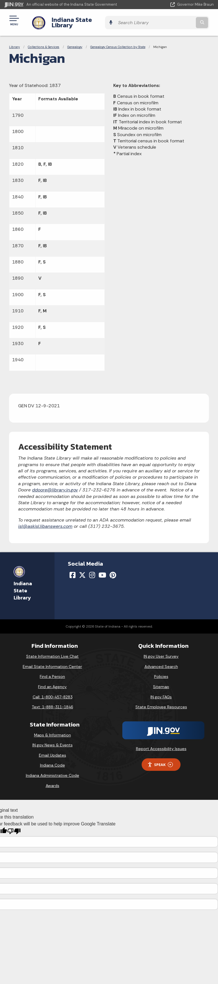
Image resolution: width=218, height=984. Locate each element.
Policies (161, 672)
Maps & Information (52, 730)
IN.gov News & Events (52, 740)
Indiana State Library (77, 20)
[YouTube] (102, 570)
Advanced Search (161, 662)
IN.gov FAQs (161, 692)
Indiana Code (52, 760)
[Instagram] (92, 570)
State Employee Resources (161, 702)
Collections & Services (43, 43)
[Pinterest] (113, 570)
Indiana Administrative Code (52, 771)
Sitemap (161, 682)
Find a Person (52, 672)
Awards (52, 781)
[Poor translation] (14, 827)
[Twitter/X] (82, 570)
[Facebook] (73, 570)
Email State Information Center (52, 662)
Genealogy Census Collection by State (117, 43)
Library (14, 43)
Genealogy (74, 43)
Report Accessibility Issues (161, 744)
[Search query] (183, 20)
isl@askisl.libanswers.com (45, 522)
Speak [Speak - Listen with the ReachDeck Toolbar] (160, 760)
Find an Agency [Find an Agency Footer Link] (52, 682)
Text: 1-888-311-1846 (52, 702)
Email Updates (52, 750)
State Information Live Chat (52, 652)
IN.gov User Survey (161, 652)
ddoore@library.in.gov (55, 486)
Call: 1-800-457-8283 (52, 692)
